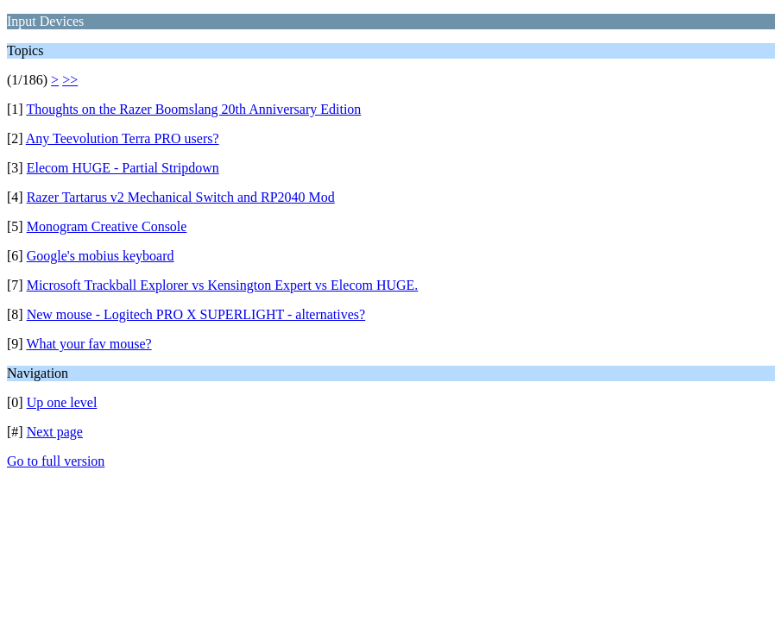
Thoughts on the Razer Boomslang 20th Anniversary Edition (193, 109)
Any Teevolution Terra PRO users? (122, 138)
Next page (55, 431)
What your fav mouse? (88, 343)
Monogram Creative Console (107, 226)
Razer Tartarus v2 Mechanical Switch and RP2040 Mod (181, 197)
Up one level (62, 402)
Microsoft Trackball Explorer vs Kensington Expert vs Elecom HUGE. (223, 285)
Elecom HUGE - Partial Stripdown (123, 167)
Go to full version (55, 461)
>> (70, 79)
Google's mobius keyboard (100, 255)
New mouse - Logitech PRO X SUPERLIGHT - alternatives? (196, 314)
